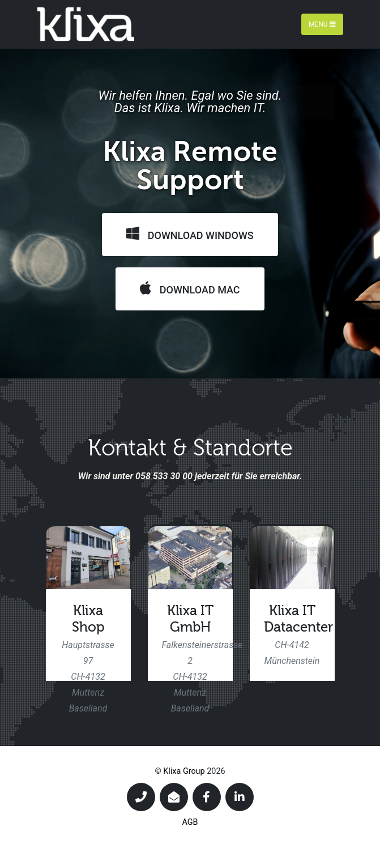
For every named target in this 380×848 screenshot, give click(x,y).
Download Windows (189, 233)
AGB (190, 822)
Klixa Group (183, 771)
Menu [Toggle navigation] (322, 24)
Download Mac (190, 288)
